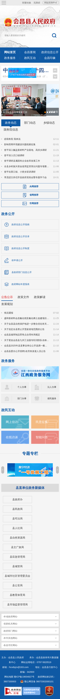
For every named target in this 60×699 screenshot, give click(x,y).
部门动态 (30, 122)
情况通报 (8, 313)
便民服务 (51, 398)
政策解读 (39, 297)
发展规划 (7, 304)
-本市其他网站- (10, 638)
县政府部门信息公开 (22, 272)
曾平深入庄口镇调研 (14, 155)
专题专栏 (30, 453)
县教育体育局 (17, 595)
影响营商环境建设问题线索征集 (20, 144)
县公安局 (17, 585)
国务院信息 (11, 129)
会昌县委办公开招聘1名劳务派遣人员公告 (25, 351)
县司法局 (17, 518)
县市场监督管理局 (17, 604)
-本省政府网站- (10, 616)
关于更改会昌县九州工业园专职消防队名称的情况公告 (26, 340)
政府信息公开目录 (20, 236)
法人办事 (51, 387)
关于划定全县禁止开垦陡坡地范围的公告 (24, 329)
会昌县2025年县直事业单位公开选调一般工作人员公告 (26, 345)
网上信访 (12, 422)
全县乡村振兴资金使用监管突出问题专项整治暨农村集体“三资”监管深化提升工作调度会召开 (26, 166)
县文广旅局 (17, 547)
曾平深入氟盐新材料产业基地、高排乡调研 (25, 150)
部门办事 (21, 398)
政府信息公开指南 (20, 224)
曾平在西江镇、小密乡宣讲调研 (20, 171)
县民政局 (17, 509)
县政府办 (17, 499)
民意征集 (42, 422)
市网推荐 (33, 203)
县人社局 (17, 528)
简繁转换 (26, 2)
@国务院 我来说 (12, 139)
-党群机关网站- (10, 623)
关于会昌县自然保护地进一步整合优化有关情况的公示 (26, 324)
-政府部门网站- (10, 631)
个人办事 (21, 387)
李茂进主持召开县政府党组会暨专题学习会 (25, 177)
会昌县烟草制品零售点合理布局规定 (22, 335)
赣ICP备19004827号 (24, 676)
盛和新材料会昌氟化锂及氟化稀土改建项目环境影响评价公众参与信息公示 (26, 318)
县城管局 (17, 566)
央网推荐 (33, 186)
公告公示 (7, 297)
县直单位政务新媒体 (30, 488)
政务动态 (10, 122)
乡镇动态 (49, 122)
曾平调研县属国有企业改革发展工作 (22, 161)
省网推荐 (33, 195)
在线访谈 (12, 437)
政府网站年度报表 (20, 284)
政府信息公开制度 (20, 248)
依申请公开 (17, 260)
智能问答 (42, 437)
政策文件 (23, 297)
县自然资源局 (17, 537)
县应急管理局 (17, 556)
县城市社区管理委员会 (17, 576)
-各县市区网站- (10, 645)
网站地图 (8, 676)
